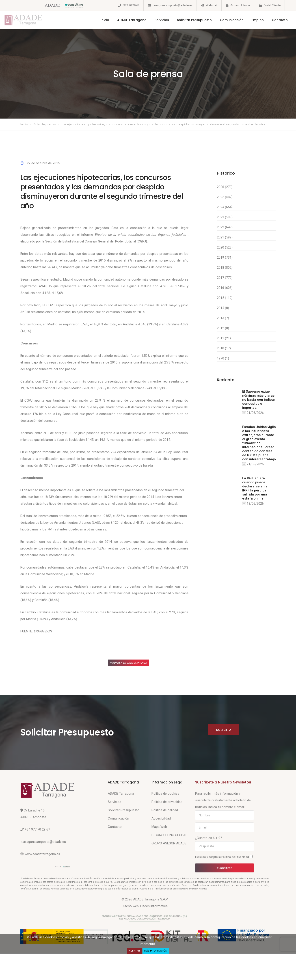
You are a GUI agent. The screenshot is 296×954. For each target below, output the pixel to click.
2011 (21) (224, 338)
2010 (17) (224, 348)
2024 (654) (225, 207)
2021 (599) (225, 237)
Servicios (155, 20)
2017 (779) (225, 278)
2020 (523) (225, 247)
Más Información (157, 950)
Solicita (223, 731)
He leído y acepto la (224, 858)
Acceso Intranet (240, 5)
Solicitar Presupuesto (187, 20)
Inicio (98, 20)
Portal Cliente (272, 5)
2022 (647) (225, 227)
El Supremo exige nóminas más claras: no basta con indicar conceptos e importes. (258, 399)
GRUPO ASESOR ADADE (168, 844)
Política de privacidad (166, 803)
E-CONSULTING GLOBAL (169, 836)
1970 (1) (223, 358)
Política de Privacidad (235, 858)
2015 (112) (225, 298)
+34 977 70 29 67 (37, 831)
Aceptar (132, 950)
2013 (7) (223, 318)
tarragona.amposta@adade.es (172, 5)
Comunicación (225, 20)
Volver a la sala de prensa (133, 663)
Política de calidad (164, 811)
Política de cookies (165, 795)
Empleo (251, 20)
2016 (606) (225, 288)
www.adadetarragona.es (42, 855)
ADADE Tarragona (125, 20)
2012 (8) (223, 328)
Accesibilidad (161, 820)
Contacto (273, 20)
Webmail (211, 5)
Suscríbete (224, 869)
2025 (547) (225, 197)
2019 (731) (225, 257)
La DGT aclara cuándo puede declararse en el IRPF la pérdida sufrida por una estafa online (255, 490)
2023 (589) (225, 217)
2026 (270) (225, 187)
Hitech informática (154, 907)
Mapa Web (159, 828)
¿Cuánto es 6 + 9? (208, 839)
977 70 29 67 (131, 5)
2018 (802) (225, 268)
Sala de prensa (45, 124)
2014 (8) (223, 308)
